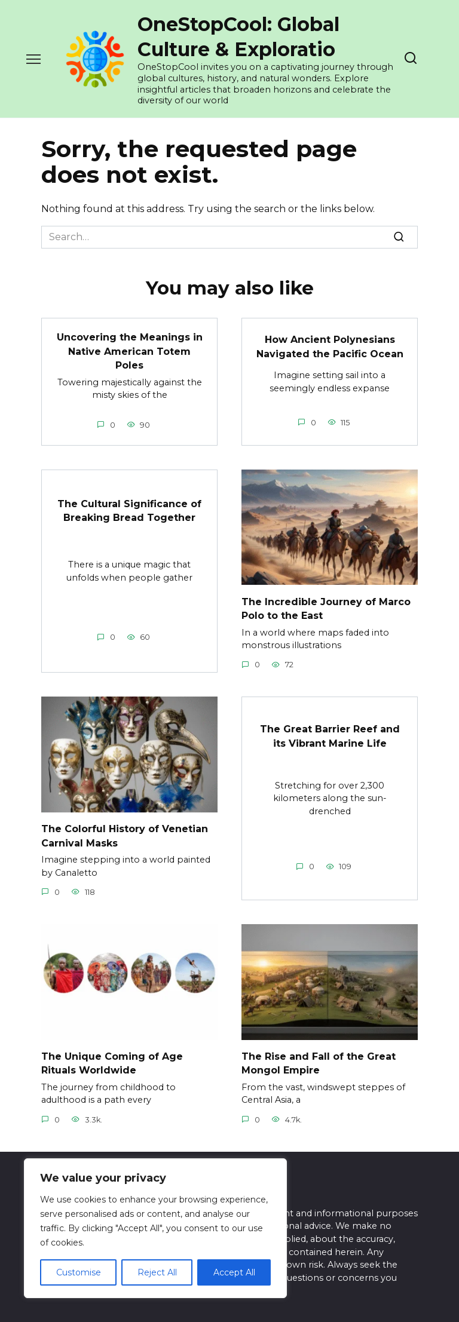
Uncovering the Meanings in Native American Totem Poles (130, 350)
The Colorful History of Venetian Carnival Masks (124, 832)
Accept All (234, 1272)
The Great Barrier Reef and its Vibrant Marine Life (330, 732)
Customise (78, 1272)
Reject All (157, 1272)
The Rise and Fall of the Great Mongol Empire (318, 1058)
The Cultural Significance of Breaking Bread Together (129, 508)
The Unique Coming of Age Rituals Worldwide (112, 1058)
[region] (155, 1228)
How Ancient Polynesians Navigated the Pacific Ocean (329, 345)
